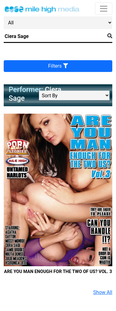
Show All (102, 292)
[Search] (54, 36)
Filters (58, 66)
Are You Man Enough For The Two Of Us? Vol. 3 (58, 271)
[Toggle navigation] (103, 8)
